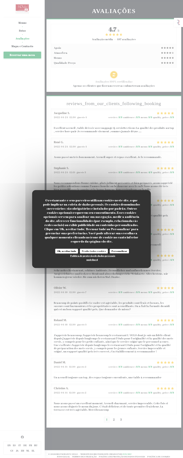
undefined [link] (92, 259)
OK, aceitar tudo (66, 250)
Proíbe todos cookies (94, 250)
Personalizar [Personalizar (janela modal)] (119, 250)
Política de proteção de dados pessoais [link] (92, 255)
